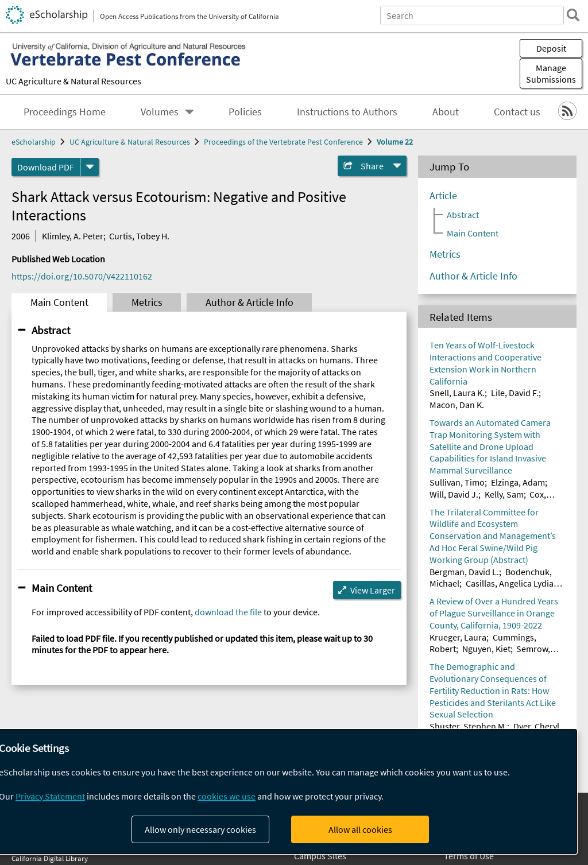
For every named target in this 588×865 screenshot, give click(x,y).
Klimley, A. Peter (72, 236)
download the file (228, 612)
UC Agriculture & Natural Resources (73, 81)
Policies (245, 112)
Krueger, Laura (458, 637)
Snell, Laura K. (457, 392)
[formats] (89, 167)
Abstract (51, 330)
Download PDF (45, 167)
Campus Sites (320, 856)
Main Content (59, 302)
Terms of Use (469, 856)
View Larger (372, 590)
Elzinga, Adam (518, 482)
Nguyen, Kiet (486, 648)
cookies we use (227, 796)
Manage (551, 73)
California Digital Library (49, 858)
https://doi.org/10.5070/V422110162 (81, 276)
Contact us (517, 112)
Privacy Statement (50, 796)
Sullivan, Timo (457, 482)
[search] (573, 15)
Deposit (551, 48)
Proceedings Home (65, 112)
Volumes (160, 112)
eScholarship (33, 142)
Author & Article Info (249, 302)
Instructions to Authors (347, 112)
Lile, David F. (515, 392)
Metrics (147, 302)
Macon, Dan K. (457, 404)
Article (443, 195)
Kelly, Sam (504, 494)
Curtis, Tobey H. (139, 236)
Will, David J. (454, 494)
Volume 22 (395, 142)
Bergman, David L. (464, 571)
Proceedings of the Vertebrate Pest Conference (283, 142)
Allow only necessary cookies (200, 829)
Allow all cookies (360, 829)
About (445, 112)
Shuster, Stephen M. (468, 726)
